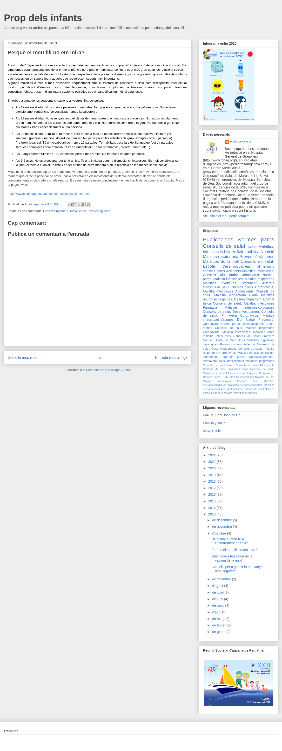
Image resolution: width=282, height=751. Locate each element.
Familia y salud (214, 423)
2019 (212, 475)
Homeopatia (211, 357)
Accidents (233, 271)
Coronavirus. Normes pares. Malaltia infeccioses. (238, 277)
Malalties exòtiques (219, 283)
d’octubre (219, 533)
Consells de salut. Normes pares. (228, 287)
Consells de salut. (257, 261)
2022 (212, 455)
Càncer (208, 340)
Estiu (252, 246)
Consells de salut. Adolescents (255, 365)
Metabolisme (234, 389)
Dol (239, 319)
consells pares (214, 271)
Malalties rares (263, 332)
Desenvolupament (55, 211)
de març (218, 619)
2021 (212, 462)
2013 (212, 514)
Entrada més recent (24, 357)
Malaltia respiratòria (259, 279)
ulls (239, 344)
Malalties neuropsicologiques (90, 211)
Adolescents (244, 291)
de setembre (222, 579)
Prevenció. (266, 319)
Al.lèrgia (249, 344)
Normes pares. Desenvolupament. (248, 357)
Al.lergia (268, 283)
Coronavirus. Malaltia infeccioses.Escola (246, 353)
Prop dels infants (43, 18)
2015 (212, 501)
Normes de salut (254, 389)
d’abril (217, 612)
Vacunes (266, 256)
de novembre (222, 526)
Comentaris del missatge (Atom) (108, 370)
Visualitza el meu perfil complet (226, 216)
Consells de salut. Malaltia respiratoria (244, 328)
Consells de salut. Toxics (218, 365)
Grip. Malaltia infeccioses (238, 377)
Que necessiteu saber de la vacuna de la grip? (231, 558)
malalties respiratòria (260, 361)
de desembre (222, 520)
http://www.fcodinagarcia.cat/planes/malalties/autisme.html (48, 193)
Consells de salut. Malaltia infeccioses (243, 303)
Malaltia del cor (264, 377)
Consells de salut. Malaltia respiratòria (238, 293)
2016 (212, 494)
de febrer (219, 625)
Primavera (210, 361)
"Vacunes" (249, 283)
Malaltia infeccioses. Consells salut (230, 381)
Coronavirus (211, 324)
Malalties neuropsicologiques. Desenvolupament (238, 297)
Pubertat (216, 392)
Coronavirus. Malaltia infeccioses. (227, 332)
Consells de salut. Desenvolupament (231, 311)
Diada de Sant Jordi (230, 340)
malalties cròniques (245, 392)
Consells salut (214, 275)
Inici (97, 357)
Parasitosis (227, 344)
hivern (229, 252)
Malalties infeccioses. (258, 271)
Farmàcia (210, 307)
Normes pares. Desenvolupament (243, 324)
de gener (219, 632)
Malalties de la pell (221, 261)
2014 (212, 508)
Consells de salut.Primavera (253, 336)
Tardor (233, 275)
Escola (209, 266)
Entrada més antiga (171, 357)
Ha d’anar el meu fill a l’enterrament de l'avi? (229, 541)
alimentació (265, 266)
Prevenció (249, 256)
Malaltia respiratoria (220, 256)
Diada (253, 295)
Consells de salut (224, 246)
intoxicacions (235, 361)
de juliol (218, 592)
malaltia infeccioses (217, 336)
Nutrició (267, 252)
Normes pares (256, 239)
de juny (218, 599)
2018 (212, 481)
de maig (218, 605)
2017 (212, 488)
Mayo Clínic (212, 431)
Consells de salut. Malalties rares (225, 369)
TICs (221, 361)
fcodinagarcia (241, 142)
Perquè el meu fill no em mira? (234, 550)
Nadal (250, 319)
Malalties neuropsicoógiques (245, 384)
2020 (212, 468)
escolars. (227, 392)
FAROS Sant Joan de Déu (222, 415)
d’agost (218, 586)
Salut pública (247, 252)
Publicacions (218, 239)
